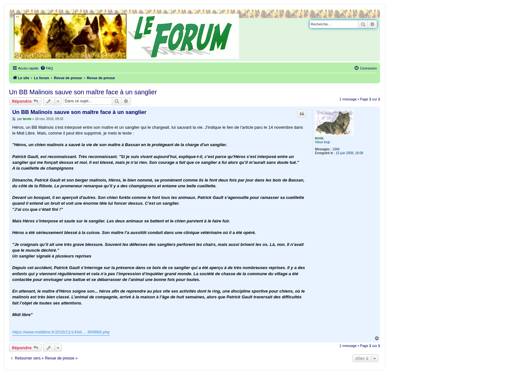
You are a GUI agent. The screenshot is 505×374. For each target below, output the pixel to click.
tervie (319, 138)
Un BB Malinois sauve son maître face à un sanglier (83, 92)
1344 (335, 149)
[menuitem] (46, 68)
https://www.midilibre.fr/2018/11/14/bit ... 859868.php (61, 332)
